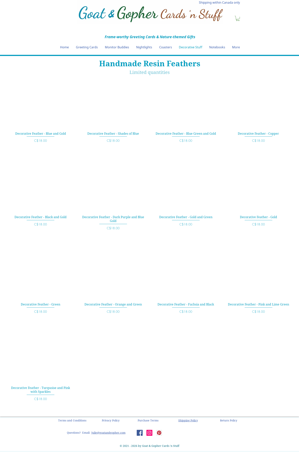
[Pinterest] (159, 433)
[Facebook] (140, 433)
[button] (238, 18)
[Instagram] (149, 433)
